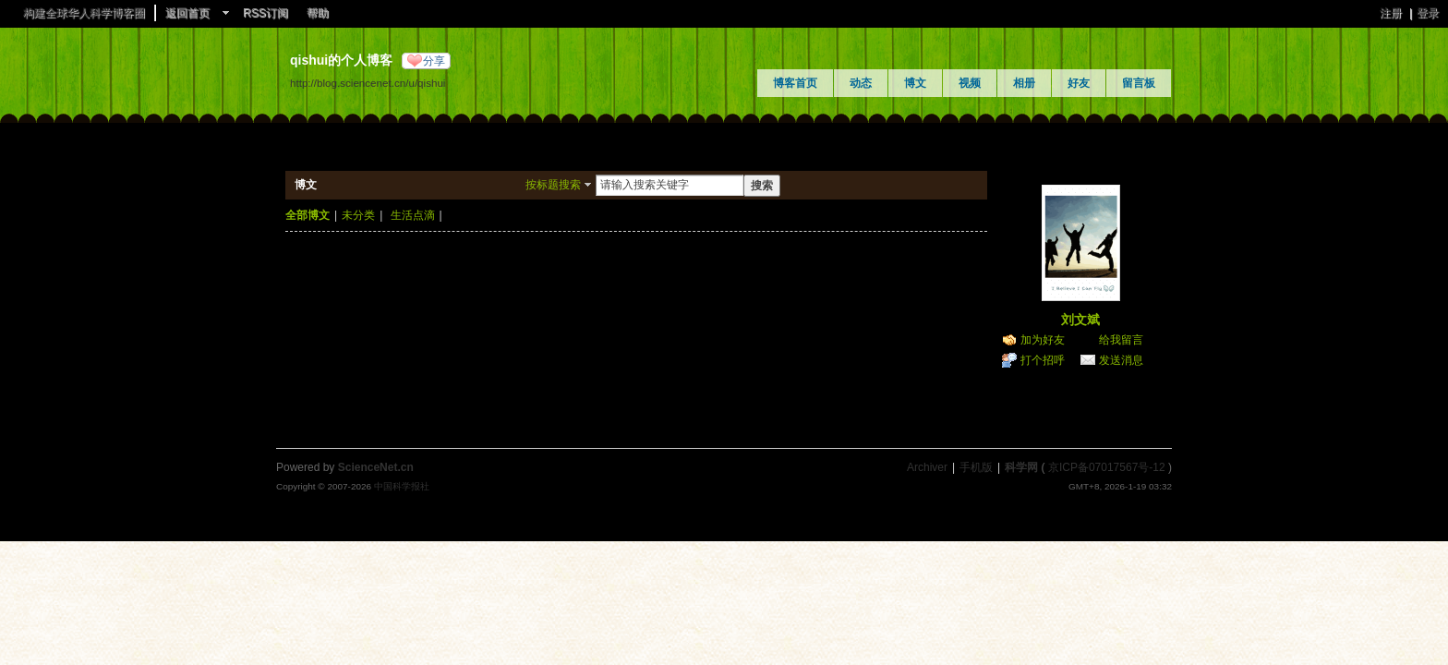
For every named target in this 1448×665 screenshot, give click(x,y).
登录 (1428, 12)
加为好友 (1042, 339)
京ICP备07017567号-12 (1106, 467)
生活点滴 (413, 215)
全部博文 (307, 215)
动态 (861, 83)
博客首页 (795, 83)
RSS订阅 (265, 12)
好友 (1079, 83)
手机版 (976, 467)
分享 (434, 60)
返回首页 (187, 12)
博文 (915, 83)
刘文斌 (1080, 319)
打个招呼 (1042, 360)
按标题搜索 (553, 184)
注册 (1391, 12)
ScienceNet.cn (376, 467)
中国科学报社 (401, 486)
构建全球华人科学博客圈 (84, 12)
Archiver (927, 467)
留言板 (1138, 83)
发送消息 (1121, 360)
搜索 (762, 185)
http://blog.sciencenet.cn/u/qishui (367, 83)
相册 (1024, 83)
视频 (970, 83)
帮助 (318, 12)
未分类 (358, 215)
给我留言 (1121, 339)
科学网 (1021, 467)
